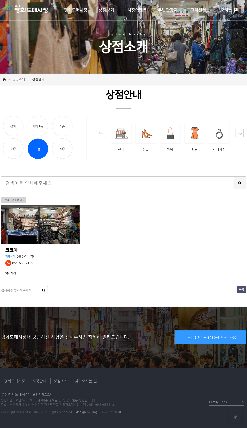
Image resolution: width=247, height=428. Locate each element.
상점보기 (106, 10)
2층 (13, 149)
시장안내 (39, 381)
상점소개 (61, 381)
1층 (62, 126)
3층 (38, 149)
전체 (13, 126)
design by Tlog (87, 412)
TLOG (118, 412)
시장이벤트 (137, 10)
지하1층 (37, 126)
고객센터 (198, 10)
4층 (62, 149)
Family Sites (218, 401)
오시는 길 (228, 10)
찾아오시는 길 (86, 381)
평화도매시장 (75, 10)
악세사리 (10, 256)
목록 (241, 289)
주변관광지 (167, 10)
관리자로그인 (43, 394)
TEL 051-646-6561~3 (210, 337)
